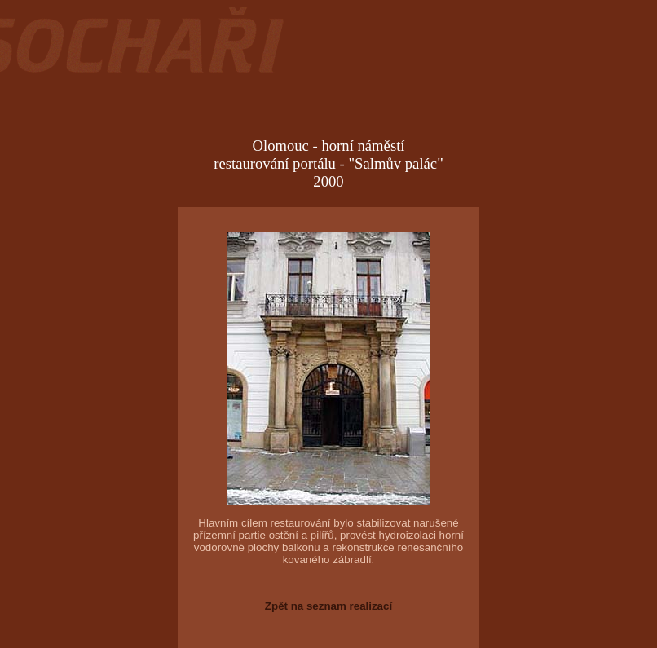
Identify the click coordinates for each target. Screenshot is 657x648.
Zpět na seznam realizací (328, 606)
